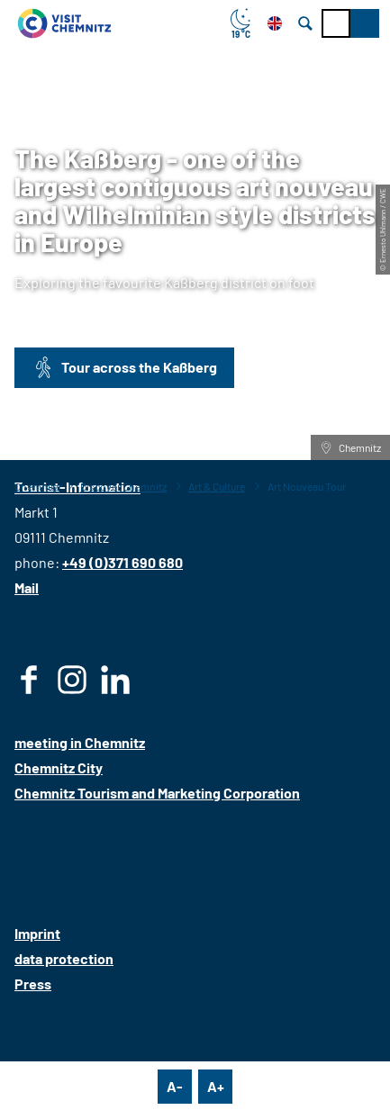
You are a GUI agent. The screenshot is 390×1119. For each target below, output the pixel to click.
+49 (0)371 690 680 (122, 562)
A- (175, 1086)
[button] (364, 23)
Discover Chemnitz (123, 486)
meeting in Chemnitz (79, 742)
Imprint (37, 933)
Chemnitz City (58, 767)
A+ (215, 1086)
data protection (63, 958)
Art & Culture (216, 486)
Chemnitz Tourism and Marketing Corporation (157, 792)
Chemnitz (36, 486)
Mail (26, 587)
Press (32, 983)
